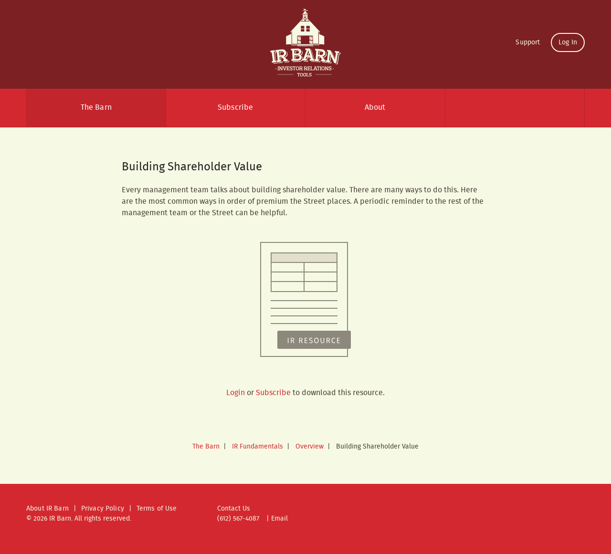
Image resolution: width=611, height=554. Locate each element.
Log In (567, 42)
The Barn (96, 108)
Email (279, 518)
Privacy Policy (102, 508)
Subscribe (235, 108)
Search (515, 108)
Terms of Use (157, 508)
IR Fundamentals (257, 446)
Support (528, 42)
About (375, 108)
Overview (309, 446)
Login (235, 393)
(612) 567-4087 (238, 518)
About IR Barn (47, 508)
